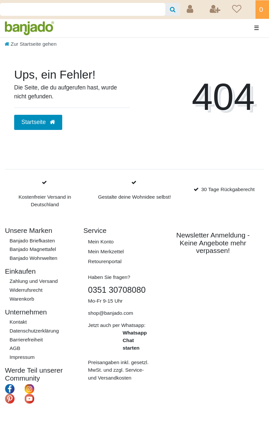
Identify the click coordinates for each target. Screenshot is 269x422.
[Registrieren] (215, 9)
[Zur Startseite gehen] (31, 44)
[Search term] (82, 9)
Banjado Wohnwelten (33, 258)
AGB (15, 348)
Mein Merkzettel (106, 251)
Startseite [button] (38, 122)
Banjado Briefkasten (32, 240)
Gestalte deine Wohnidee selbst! (134, 197)
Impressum (22, 357)
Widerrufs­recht (26, 290)
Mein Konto (101, 241)
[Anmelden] (190, 9)
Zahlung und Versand (34, 281)
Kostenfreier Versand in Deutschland (44, 200)
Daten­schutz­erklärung (34, 331)
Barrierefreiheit (26, 339)
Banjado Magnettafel (33, 249)
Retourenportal (104, 261)
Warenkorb (22, 299)
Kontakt (18, 322)
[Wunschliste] (242, 9)
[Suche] (172, 9)
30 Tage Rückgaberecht (228, 189)
